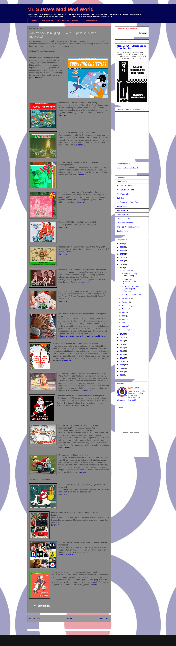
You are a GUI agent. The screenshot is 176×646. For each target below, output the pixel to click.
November (126, 299)
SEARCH (116, 16)
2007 (122, 372)
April (124, 323)
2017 (122, 337)
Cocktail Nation (123, 231)
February (125, 330)
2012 (122, 355)
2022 (122, 257)
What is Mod (122, 182)
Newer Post (34, 618)
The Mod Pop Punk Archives (128, 227)
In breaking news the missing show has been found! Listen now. (83, 336)
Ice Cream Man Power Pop (127, 202)
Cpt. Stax (120, 198)
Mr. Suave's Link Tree (125, 190)
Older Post (104, 618)
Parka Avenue (122, 210)
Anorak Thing (122, 206)
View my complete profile (127, 400)
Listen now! (38, 78)
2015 (122, 344)
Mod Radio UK (122, 194)
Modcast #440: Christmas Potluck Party (129, 281)
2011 (122, 358)
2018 (122, 334)
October (125, 302)
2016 (122, 341)
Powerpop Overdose (125, 223)
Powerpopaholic (123, 219)
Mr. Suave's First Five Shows (67, 21)
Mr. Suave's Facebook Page (128, 186)
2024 (122, 251)
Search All (33, 21)
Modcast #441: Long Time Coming (129, 275)
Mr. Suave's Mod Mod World (60, 9)
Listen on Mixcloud (65, 494)
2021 (122, 261)
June (124, 316)
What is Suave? (47, 21)
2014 (122, 348)
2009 (122, 365)
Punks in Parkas (123, 215)
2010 (122, 361)
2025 (122, 247)
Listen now (62, 227)
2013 (122, 351)
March (124, 326)
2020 (122, 264)
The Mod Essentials (90, 21)
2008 (122, 368)
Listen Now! (63, 115)
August (125, 309)
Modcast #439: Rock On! (131, 294)
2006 (122, 375)
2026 (122, 244)
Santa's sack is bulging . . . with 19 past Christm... (130, 289)
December (126, 271)
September (126, 306)
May (124, 319)
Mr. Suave (135, 388)
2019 (122, 268)
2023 (122, 254)
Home (69, 618)
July (123, 312)
